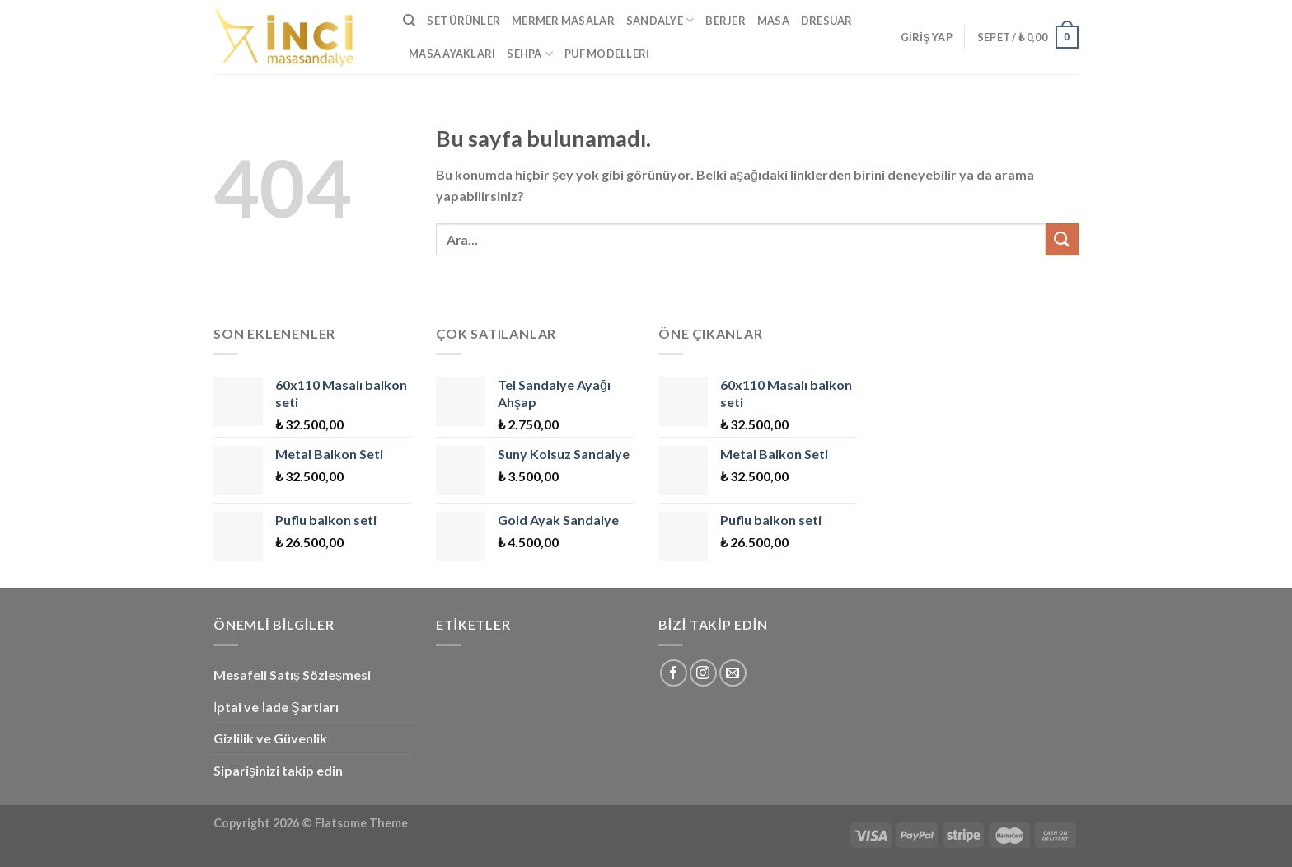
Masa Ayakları (452, 53)
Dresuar (827, 20)
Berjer (725, 20)
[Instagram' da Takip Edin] (703, 673)
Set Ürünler (463, 20)
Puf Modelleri (606, 53)
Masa (773, 20)
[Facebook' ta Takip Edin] (673, 673)
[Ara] (409, 20)
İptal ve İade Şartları (276, 707)
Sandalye (660, 20)
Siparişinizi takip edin (278, 770)
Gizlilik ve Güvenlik (270, 738)
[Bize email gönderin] (733, 673)
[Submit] (1062, 239)
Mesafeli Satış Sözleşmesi (292, 674)
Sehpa (530, 54)
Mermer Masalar (563, 20)
